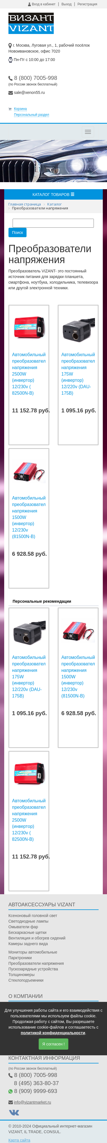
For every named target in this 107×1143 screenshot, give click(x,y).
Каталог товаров (53, 194)
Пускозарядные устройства (33, 969)
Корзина (20, 109)
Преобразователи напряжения (36, 963)
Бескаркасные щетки (27, 932)
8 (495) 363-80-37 (36, 1083)
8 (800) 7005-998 (35, 78)
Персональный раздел (31, 115)
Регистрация (87, 4)
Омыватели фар (23, 927)
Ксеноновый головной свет (32, 915)
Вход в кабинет (41, 4)
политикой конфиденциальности (53, 1033)
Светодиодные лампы (28, 921)
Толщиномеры (21, 974)
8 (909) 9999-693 (35, 1091)
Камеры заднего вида (28, 943)
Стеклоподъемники (25, 980)
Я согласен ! (53, 1044)
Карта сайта (19, 1140)
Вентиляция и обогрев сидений (37, 938)
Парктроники (20, 957)
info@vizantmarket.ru (32, 1102)
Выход (67, 4)
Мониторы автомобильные (32, 952)
